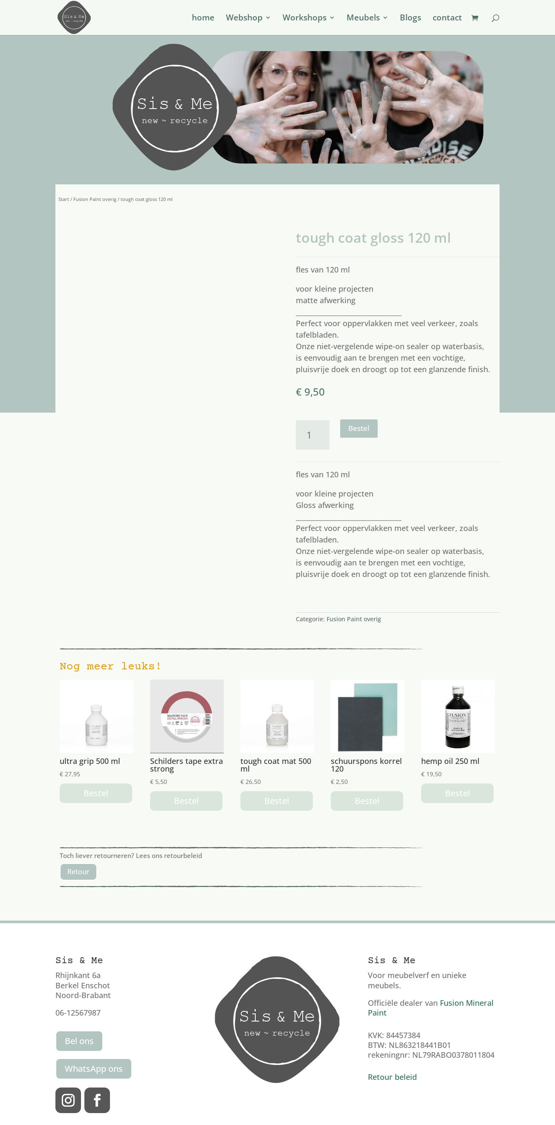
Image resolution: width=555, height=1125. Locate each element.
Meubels (363, 18)
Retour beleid (392, 1077)
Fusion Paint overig (94, 199)
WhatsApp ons (94, 1068)
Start (63, 199)
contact (447, 18)
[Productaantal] (313, 435)
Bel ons (79, 1041)
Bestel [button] (96, 793)
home (203, 18)
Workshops (305, 18)
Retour (78, 871)
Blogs (410, 18)
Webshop (244, 18)
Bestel (359, 428)
